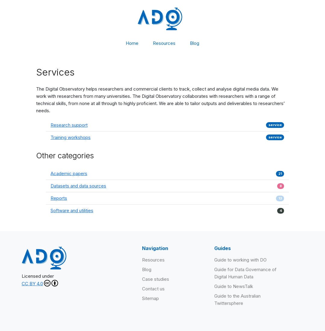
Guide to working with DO (240, 260)
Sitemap (150, 298)
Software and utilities (72, 210)
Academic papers (69, 173)
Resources (164, 43)
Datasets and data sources (78, 186)
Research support (69, 125)
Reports (59, 198)
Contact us (153, 289)
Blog (194, 43)
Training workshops (71, 137)
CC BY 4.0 (40, 283)
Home (132, 43)
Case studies (155, 279)
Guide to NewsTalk (233, 286)
